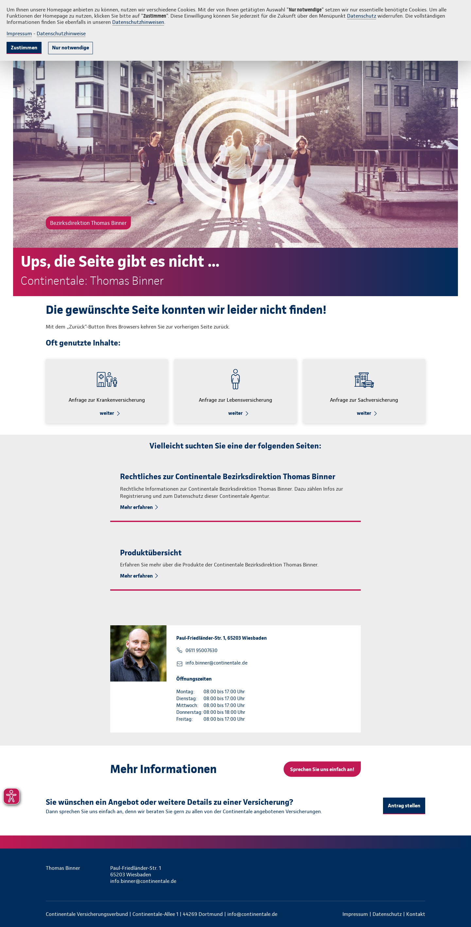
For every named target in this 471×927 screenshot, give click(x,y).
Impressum (19, 33)
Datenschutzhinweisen (138, 22)
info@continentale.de (252, 914)
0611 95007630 (201, 650)
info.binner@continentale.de (216, 663)
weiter (107, 413)
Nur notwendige (70, 47)
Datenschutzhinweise (61, 33)
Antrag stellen (404, 805)
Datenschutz (361, 16)
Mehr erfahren (136, 507)
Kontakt (415, 914)
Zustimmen (24, 47)
